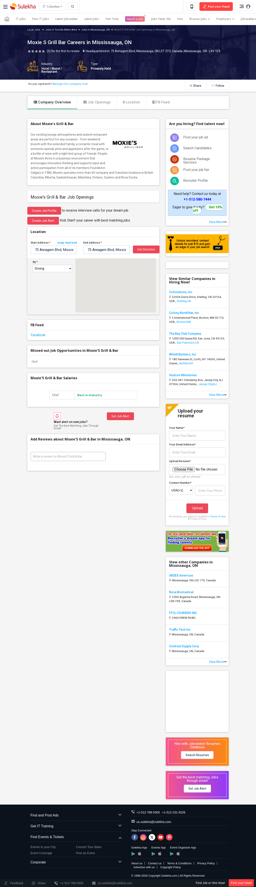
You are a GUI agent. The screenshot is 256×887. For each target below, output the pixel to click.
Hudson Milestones (183, 375)
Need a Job (135, 19)
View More (218, 222)
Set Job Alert (120, 416)
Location (131, 102)
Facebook (38, 335)
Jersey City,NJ (208, 384)
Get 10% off (207, 209)
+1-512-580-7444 (197, 199)
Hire (180, 19)
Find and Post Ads (76, 815)
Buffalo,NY (186, 363)
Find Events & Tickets (76, 837)
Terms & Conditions (179, 863)
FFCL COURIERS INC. (183, 613)
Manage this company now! (70, 83)
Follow (218, 85)
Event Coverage (41, 853)
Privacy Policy (206, 863)
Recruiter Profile (195, 180)
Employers (225, 19)
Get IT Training (76, 826)
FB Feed (161, 102)
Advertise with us (144, 867)
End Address (92, 242)
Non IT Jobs (40, 19)
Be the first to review (65, 51)
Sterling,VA (184, 301)
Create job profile (44, 210)
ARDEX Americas (181, 575)
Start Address (54, 242)
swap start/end (67, 242)
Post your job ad (195, 137)
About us (136, 863)
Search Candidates (197, 148)
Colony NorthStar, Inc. (184, 313)
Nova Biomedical (181, 592)
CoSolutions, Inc (180, 292)
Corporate (76, 862)
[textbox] (54, 250)
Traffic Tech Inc (180, 629)
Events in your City (43, 847)
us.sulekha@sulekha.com (154, 822)
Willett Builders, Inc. (183, 354)
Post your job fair (196, 170)
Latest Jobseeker (66, 19)
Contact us (154, 863)
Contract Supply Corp (184, 646)
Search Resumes (197, 755)
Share (195, 85)
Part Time (112, 19)
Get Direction (146, 249)
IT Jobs (21, 19)
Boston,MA (184, 321)
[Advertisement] (198, 701)
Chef (35, 361)
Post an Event (85, 853)
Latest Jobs (91, 19)
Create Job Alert (43, 220)
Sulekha (23, 7)
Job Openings (97, 102)
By (35, 262)
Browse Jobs (199, 19)
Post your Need (241, 883)
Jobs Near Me (161, 19)
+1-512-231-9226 (173, 812)
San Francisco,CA (188, 342)
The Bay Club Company (185, 333)
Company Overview (52, 102)
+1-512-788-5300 (148, 812)
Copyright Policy (170, 867)
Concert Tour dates (89, 847)
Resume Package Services (196, 160)
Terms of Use (218, 516)
